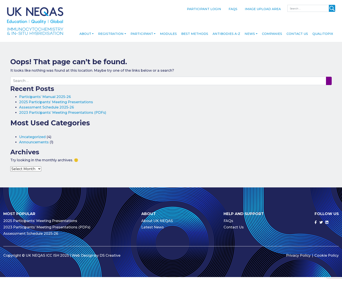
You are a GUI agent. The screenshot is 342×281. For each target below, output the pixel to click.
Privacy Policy (298, 259)
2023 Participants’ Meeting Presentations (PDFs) (62, 117)
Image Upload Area (263, 9)
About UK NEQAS (157, 225)
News (250, 38)
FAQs (233, 9)
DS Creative (110, 259)
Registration (111, 38)
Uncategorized (32, 141)
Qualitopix (322, 38)
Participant (142, 38)
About (85, 38)
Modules (168, 38)
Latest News (152, 231)
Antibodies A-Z (226, 38)
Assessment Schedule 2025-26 (46, 111)
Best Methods (194, 38)
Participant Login (204, 9)
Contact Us (297, 38)
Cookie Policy (326, 259)
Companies (272, 38)
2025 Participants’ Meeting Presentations (56, 106)
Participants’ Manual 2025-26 (45, 101)
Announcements (34, 146)
